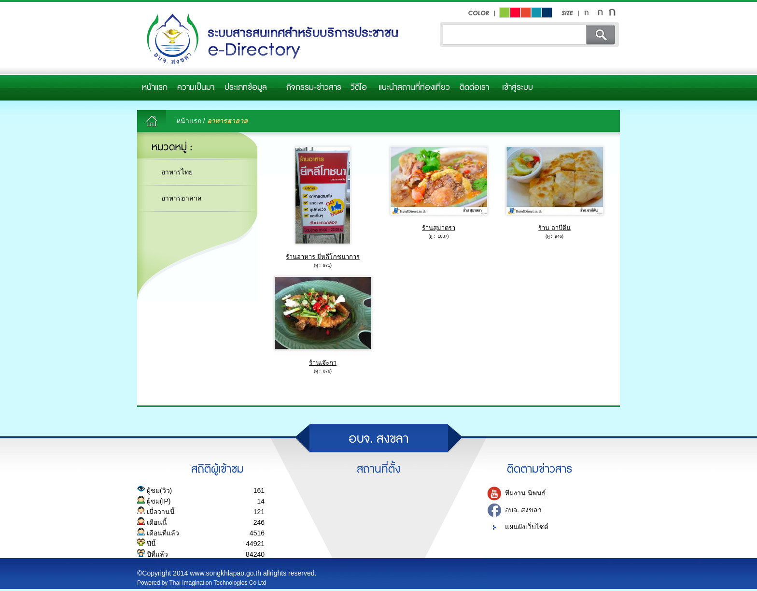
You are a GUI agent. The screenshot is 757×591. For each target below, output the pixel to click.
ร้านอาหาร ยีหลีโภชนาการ (323, 256)
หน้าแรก (155, 87)
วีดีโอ (358, 87)
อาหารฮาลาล (181, 198)
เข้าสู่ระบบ (517, 87)
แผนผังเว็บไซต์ (526, 527)
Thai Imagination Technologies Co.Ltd (217, 582)
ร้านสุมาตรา (438, 227)
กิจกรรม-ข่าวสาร (313, 87)
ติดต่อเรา (474, 87)
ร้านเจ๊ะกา (322, 362)
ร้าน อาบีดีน (554, 227)
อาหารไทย (177, 172)
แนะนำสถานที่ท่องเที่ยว (414, 87)
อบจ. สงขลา (523, 510)
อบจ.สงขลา (270, 39)
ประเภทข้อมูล (245, 87)
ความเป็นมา (195, 87)
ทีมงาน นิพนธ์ (525, 493)
